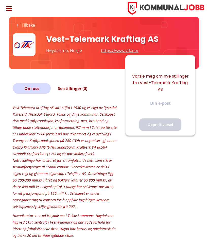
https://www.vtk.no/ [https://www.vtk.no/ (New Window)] (119, 50)
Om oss (31, 88)
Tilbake (28, 25)
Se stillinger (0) (72, 88)
